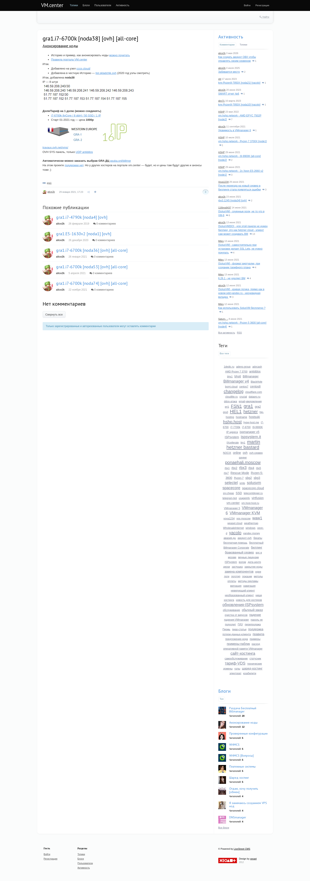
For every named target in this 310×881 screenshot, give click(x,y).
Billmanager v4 (236, 381)
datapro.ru (255, 396)
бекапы (257, 538)
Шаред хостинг (239, 778)
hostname (241, 417)
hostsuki (254, 417)
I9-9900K (257, 427)
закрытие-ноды (253, 566)
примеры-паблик (238, 644)
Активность (230, 37)
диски (226, 566)
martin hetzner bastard (243, 444)
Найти (265, 17)
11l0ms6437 (224, 207)
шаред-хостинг (252, 668)
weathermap (251, 523)
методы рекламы (248, 581)
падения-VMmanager (236, 619)
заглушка (237, 566)
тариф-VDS (235, 663)
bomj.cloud (231, 386)
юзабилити (249, 673)
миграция (235, 585)
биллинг (256, 547)
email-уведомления (250, 401)
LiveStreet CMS (242, 849)
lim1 (243, 442)
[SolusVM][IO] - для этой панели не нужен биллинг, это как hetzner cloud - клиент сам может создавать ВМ (243, 230)
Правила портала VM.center (69, 59)
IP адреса (232, 432)
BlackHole (256, 381)
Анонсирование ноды (60, 45)
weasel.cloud (235, 523)
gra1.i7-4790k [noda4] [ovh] (81, 217)
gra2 (258, 406)
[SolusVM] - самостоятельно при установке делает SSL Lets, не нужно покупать (240, 248)
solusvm (254, 483)
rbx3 (243, 468)
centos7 (243, 386)
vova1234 (229, 518)
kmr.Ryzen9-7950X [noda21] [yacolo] (239, 82)
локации (247, 576)
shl (219, 79)
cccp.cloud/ (83, 68)
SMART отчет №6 (228, 93)
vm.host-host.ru (250, 503)
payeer (243, 457)
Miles (221, 241)
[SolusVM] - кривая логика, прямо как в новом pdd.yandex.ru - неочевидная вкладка (241, 293)
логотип (235, 576)
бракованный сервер (239, 552)
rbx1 (227, 468)
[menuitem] (74, 5)
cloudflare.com (253, 392)
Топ (222, 699)
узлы (237, 668)
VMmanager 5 (232, 508)
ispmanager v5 (249, 432)
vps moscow (243, 518)
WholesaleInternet (233, 528)
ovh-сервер (256, 452)
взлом (242, 562)
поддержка (255, 629)
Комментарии (227, 44)
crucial (243, 396)
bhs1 (230, 376)
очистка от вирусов (236, 615)
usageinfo (244, 498)
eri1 (227, 406)
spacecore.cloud (253, 488)
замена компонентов (239, 571)
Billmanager (251, 376)
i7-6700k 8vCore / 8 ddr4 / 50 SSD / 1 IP (76, 115)
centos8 (255, 386)
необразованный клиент (239, 595)
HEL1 (236, 411)
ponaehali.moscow (243, 462)
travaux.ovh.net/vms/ (55, 147)
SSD (239, 493)
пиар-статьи (239, 629)
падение (255, 615)
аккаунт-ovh (245, 538)
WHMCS (234, 745)
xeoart (253, 858)
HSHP (221, 111)
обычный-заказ (252, 610)
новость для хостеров (249, 600)
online (237, 452)
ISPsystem (232, 437)
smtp (242, 483)
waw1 (257, 518)
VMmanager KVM (245, 513)
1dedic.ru (229, 366)
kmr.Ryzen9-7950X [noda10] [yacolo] (239, 104)
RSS (239, 332)
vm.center (233, 503)
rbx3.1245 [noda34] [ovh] (232, 200)
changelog (233, 391)
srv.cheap (228, 493)
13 (252, 234)
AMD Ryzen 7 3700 (236, 371)
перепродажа (253, 624)
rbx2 (234, 468)
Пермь (226, 629)
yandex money (251, 533)
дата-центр (254, 562)
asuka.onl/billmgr (120, 160)
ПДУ (240, 624)
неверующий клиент (243, 590)
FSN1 (236, 406)
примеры (255, 639)
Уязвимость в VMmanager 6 (234, 130)
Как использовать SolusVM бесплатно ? (241, 307)
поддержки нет (74, 165)
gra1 (49, 183)
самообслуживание (236, 658)
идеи (258, 571)
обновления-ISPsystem (243, 605)
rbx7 (226, 473)
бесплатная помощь (235, 542)
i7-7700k (235, 427)
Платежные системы (242, 766)
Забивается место (229, 71)
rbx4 (251, 468)
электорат (235, 673)
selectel (231, 483)
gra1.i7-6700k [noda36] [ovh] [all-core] (91, 250)
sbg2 (248, 478)
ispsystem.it (251, 437)
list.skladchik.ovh (106, 73)
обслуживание (231, 610)
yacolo (235, 532)
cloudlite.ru (231, 396)
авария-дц (229, 538)
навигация (249, 585)
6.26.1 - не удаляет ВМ (232, 278)
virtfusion (258, 498)
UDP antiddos (84, 152)
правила (258, 634)
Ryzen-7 (239, 478)
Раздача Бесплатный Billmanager (242, 709)
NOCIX (227, 452)
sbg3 (257, 478)
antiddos (255, 371)
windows (250, 528)
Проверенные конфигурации (248, 733)
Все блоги (223, 827)
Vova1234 (223, 182)
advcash (257, 366)
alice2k (51, 191)
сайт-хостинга (243, 653)
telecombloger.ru (253, 493)
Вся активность (226, 332)
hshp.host (232, 421)
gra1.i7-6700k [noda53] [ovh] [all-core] (91, 267)
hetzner (250, 411)
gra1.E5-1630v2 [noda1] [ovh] (83, 234)
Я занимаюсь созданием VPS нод (248, 804)
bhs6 (237, 376)
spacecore (231, 488)
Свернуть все (54, 314)
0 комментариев (104, 223)
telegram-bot (230, 498)
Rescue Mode (240, 473)
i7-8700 (246, 427)
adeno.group (243, 366)
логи (226, 576)
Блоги (224, 691)
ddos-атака (230, 401)
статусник (255, 658)
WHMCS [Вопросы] (241, 755)
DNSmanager (237, 817)
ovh (245, 452)
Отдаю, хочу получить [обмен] (243, 790)
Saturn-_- (223, 319)
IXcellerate (233, 442)
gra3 (225, 412)
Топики (243, 44)
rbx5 (258, 468)
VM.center (52, 5)
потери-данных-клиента (237, 634)
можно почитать (119, 55)
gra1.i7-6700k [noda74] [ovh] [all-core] (91, 283)
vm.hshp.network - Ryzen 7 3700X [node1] (242, 141)
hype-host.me (251, 422)
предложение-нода (236, 639)
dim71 (221, 101)
